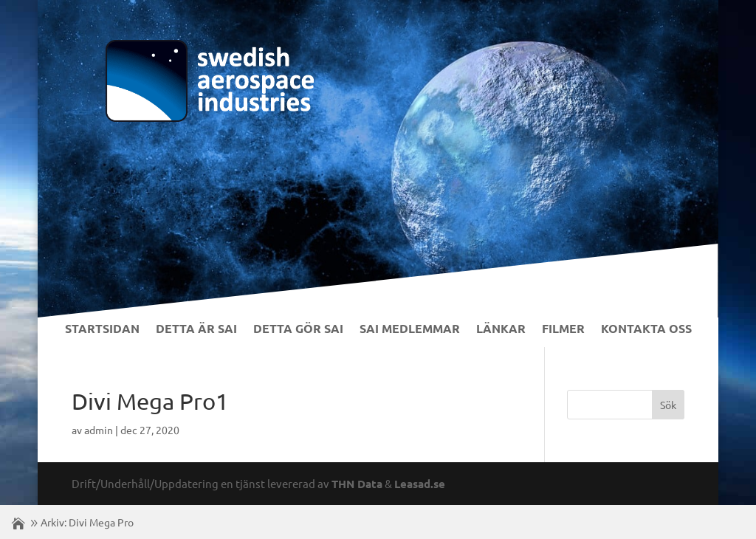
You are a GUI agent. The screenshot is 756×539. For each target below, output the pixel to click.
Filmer (563, 329)
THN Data (356, 483)
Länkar (501, 329)
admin (98, 429)
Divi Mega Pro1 (150, 401)
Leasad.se (419, 483)
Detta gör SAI (298, 329)
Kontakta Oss (646, 329)
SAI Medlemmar (410, 329)
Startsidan (102, 329)
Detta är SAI (196, 329)
